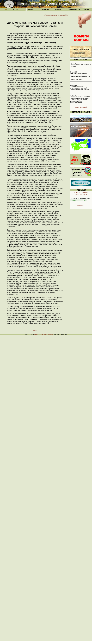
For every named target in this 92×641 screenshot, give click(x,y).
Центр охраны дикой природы (43, 334)
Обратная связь (81, 194)
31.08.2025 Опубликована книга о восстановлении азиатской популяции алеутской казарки (79, 87)
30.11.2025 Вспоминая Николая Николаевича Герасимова (80, 64)
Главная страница (80, 192)
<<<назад (80, 205)
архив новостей (81, 107)
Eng (6, 9)
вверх (35, 330)
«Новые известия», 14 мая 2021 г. (56, 15)
